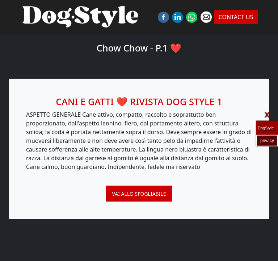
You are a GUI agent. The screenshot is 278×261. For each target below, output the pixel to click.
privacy (267, 140)
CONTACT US (236, 17)
